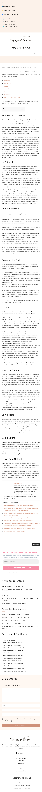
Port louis (6, 86)
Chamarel (7, 94)
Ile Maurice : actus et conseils (14, 67)
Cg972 (3, 67)
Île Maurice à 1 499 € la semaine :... (14, 603)
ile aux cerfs (7, 83)
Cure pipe (6, 91)
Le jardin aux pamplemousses (12, 97)
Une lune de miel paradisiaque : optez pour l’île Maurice (18, 518)
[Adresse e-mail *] (21, 561)
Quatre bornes (8, 89)
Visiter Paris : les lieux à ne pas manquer (14, 531)
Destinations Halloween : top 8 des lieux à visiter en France (19, 528)
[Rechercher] (36, 544)
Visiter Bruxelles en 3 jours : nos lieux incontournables (18, 520)
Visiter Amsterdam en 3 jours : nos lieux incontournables (19, 505)
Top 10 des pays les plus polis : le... (14, 586)
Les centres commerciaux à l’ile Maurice (16, 614)
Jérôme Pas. (37, 53)
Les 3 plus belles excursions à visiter (15, 617)
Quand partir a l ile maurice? (12, 623)
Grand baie (7, 80)
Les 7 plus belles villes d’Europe (13, 620)
